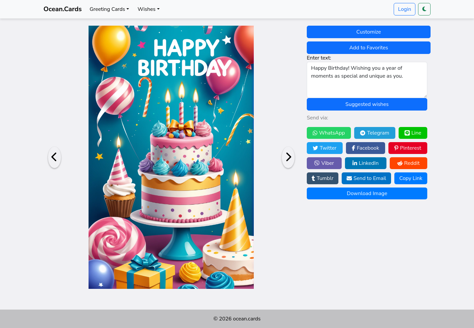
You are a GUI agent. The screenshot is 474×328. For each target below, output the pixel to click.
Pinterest (407, 148)
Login (404, 9)
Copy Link (410, 178)
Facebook (365, 148)
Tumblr (322, 178)
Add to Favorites (368, 47)
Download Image (367, 193)
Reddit (408, 163)
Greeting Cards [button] (107, 9)
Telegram (374, 133)
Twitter (324, 148)
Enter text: (319, 58)
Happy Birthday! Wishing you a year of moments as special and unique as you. (367, 80)
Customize (368, 32)
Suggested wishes (366, 104)
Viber (324, 163)
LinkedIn (366, 163)
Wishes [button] (146, 9)
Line (413, 133)
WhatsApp (329, 133)
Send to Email (366, 178)
